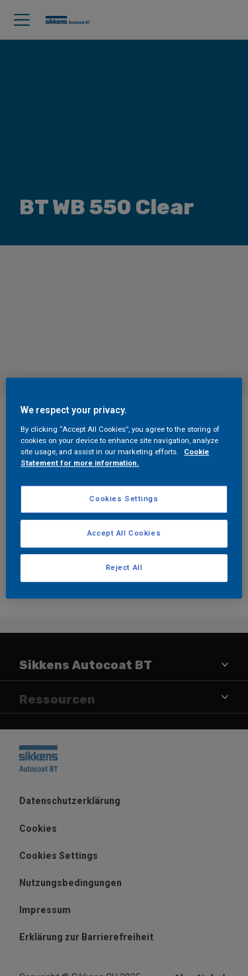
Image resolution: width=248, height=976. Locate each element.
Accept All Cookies (124, 533)
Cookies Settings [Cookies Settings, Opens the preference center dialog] (123, 498)
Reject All (124, 567)
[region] (123, 488)
